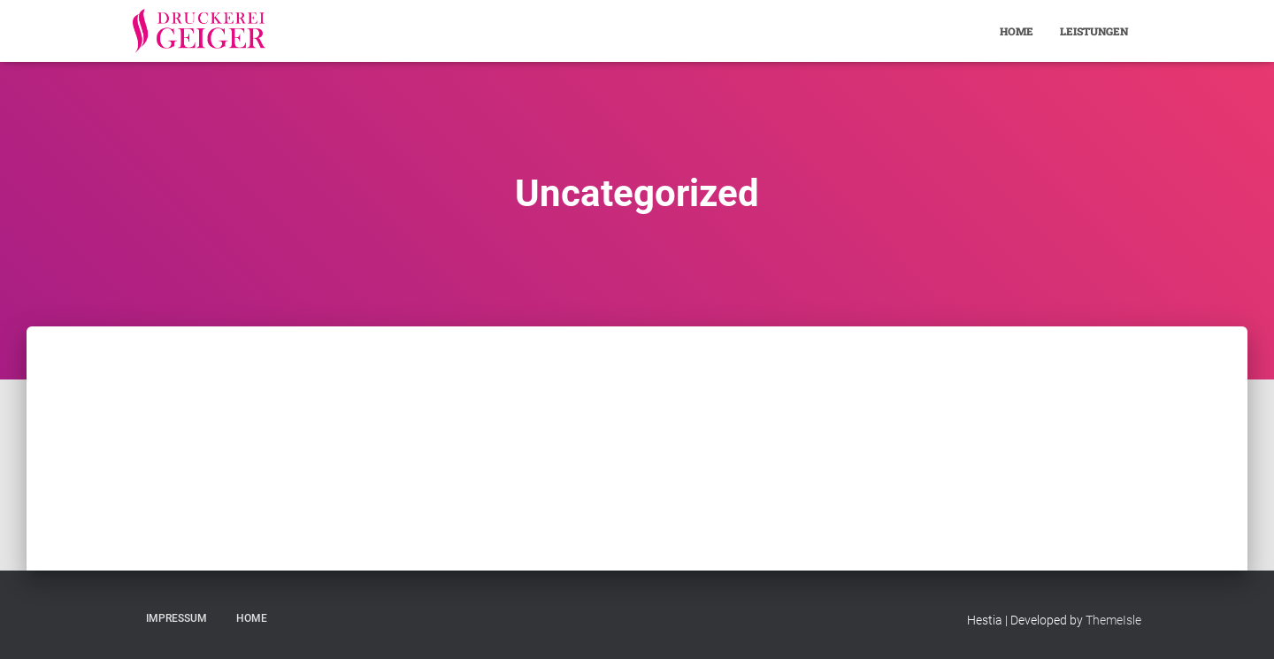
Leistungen (1094, 31)
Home (1016, 31)
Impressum (176, 618)
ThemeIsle (1113, 620)
